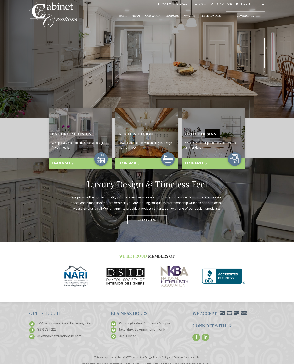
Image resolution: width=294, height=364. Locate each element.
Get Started (147, 219)
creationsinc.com (59, 336)
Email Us (246, 4)
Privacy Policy (160, 357)
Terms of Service (183, 357)
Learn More (63, 163)
